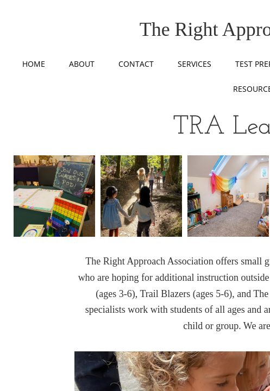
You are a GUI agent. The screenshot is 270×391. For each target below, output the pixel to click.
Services (194, 64)
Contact (136, 64)
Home (33, 64)
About (82, 64)
